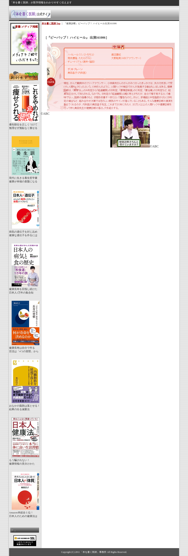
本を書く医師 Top (51, 23)
